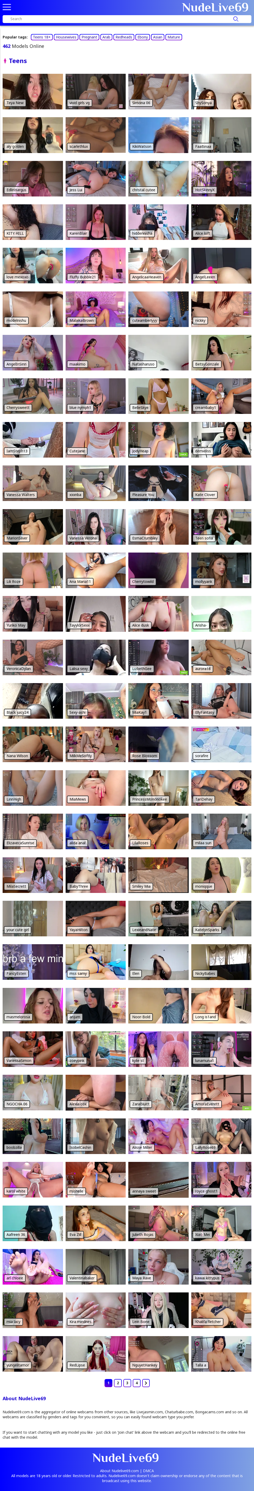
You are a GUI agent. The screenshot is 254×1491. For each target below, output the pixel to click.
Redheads (124, 37)
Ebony (142, 37)
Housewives (66, 37)
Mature (174, 37)
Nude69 (215, 7)
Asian (157, 37)
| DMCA (147, 1470)
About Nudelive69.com (119, 1470)
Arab (106, 37)
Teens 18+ (42, 37)
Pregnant (89, 37)
